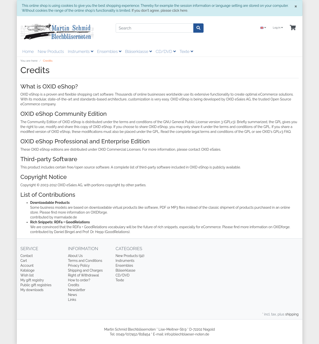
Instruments (80, 51)
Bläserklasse (138, 51)
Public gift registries (36, 285)
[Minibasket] (293, 27)
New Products (51, 51)
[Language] (263, 27)
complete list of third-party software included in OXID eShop (161, 167)
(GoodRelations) (117, 232)
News (72, 295)
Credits (73, 285)
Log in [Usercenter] (278, 27)
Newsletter (76, 290)
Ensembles (109, 51)
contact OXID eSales (204, 149)
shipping (291, 314)
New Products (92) (130, 256)
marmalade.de (65, 217)
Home (28, 51)
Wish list (27, 275)
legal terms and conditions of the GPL (221, 132)
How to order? (79, 280)
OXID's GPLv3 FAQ (276, 132)
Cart (24, 261)
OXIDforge (99, 212)
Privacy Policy (79, 265)
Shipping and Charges (85, 270)
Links (72, 300)
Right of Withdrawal (83, 275)
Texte (186, 51)
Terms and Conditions (85, 261)
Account (27, 265)
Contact (27, 256)
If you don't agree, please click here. (160, 10)
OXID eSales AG (238, 99)
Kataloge (28, 270)
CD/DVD (166, 51)
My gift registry (32, 280)
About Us (75, 256)
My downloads (32, 290)
